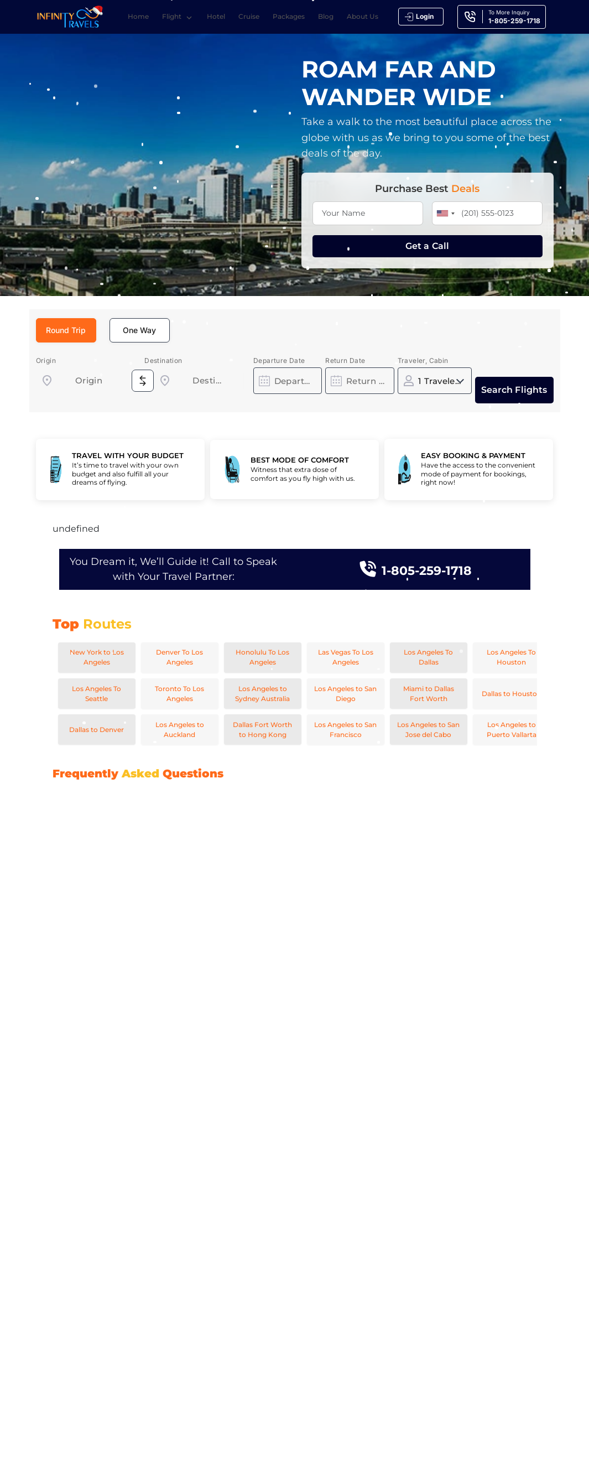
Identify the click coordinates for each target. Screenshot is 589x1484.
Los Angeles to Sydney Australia (262, 693)
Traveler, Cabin (423, 360)
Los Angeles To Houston (511, 657)
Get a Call (427, 246)
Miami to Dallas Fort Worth (428, 693)
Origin (46, 360)
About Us (364, 16)
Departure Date (279, 360)
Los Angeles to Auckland (179, 729)
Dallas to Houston (511, 693)
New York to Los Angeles (97, 657)
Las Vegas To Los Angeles (345, 657)
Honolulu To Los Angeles (262, 657)
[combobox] (89, 380)
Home (139, 16)
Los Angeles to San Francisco (345, 729)
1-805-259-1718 (426, 569)
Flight (179, 17)
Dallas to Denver (96, 729)
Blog (327, 16)
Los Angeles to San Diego (345, 693)
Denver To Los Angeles (179, 657)
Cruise (250, 16)
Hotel (218, 16)
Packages (290, 16)
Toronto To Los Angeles (179, 693)
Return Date (345, 360)
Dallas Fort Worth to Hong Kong (262, 729)
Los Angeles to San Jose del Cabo (428, 729)
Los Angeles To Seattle (96, 693)
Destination (163, 360)
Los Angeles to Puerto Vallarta (511, 729)
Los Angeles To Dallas (428, 657)
